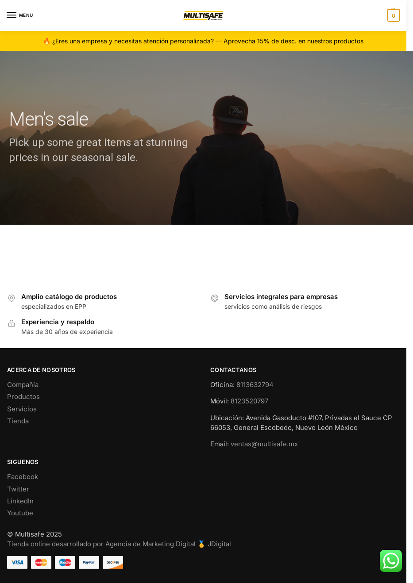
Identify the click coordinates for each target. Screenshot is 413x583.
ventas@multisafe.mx (264, 444)
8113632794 (255, 385)
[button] (392, 15)
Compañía (23, 385)
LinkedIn (20, 501)
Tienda (18, 421)
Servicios (22, 409)
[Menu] (20, 15)
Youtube (20, 513)
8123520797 (249, 401)
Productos (23, 397)
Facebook (22, 477)
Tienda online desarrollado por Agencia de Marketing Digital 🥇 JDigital (119, 544)
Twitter (18, 489)
